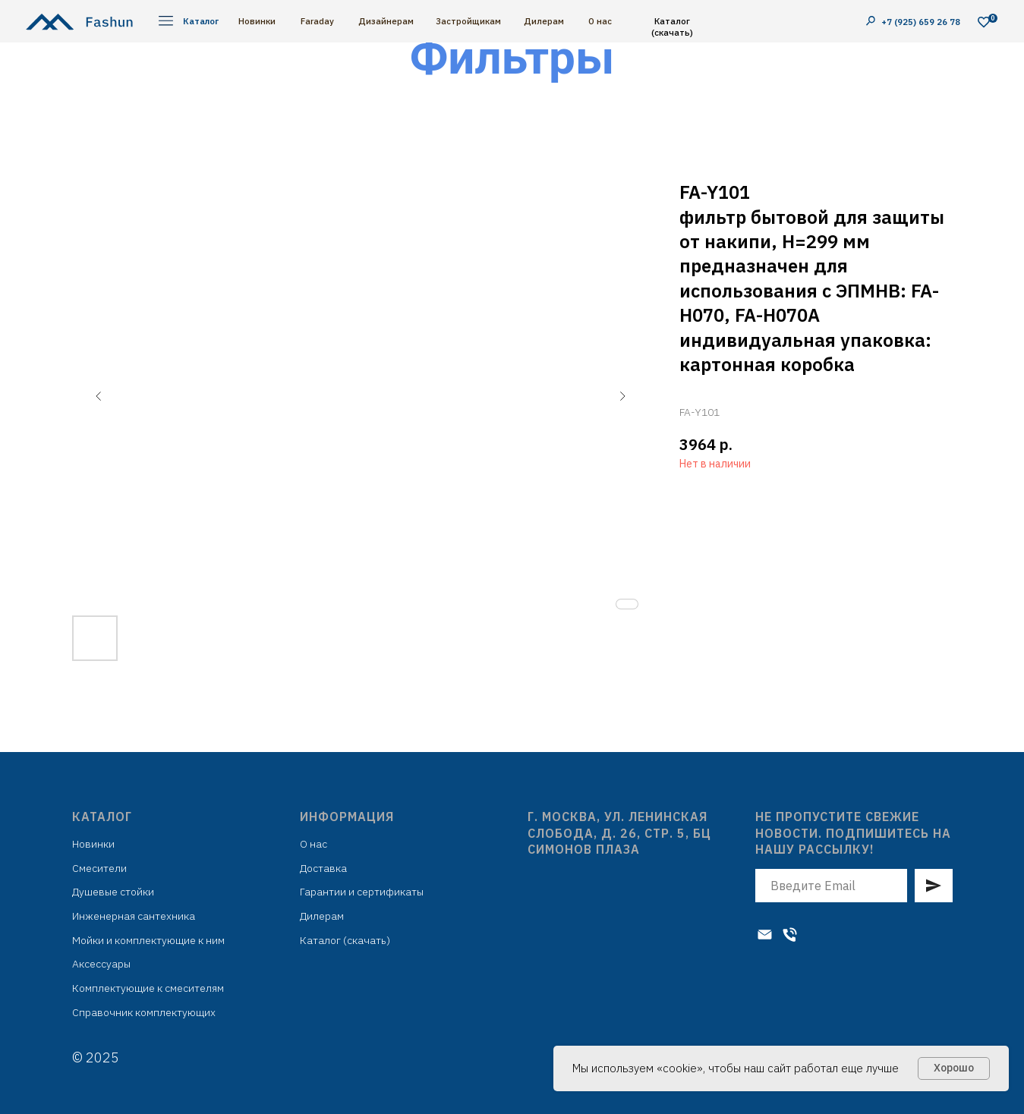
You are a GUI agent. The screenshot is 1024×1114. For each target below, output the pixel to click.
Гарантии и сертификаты (362, 891)
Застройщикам (468, 21)
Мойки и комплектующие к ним (148, 940)
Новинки (257, 21)
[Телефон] (789, 934)
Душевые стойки (113, 891)
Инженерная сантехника (133, 916)
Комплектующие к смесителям (148, 988)
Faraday (317, 21)
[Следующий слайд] (622, 396)
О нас (600, 21)
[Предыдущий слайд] (98, 396)
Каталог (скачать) (672, 26)
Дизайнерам (386, 21)
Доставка (323, 868)
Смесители (99, 868)
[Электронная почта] (764, 934)
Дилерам (544, 21)
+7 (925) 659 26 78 (922, 21)
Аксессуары (101, 964)
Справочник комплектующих (144, 1012)
